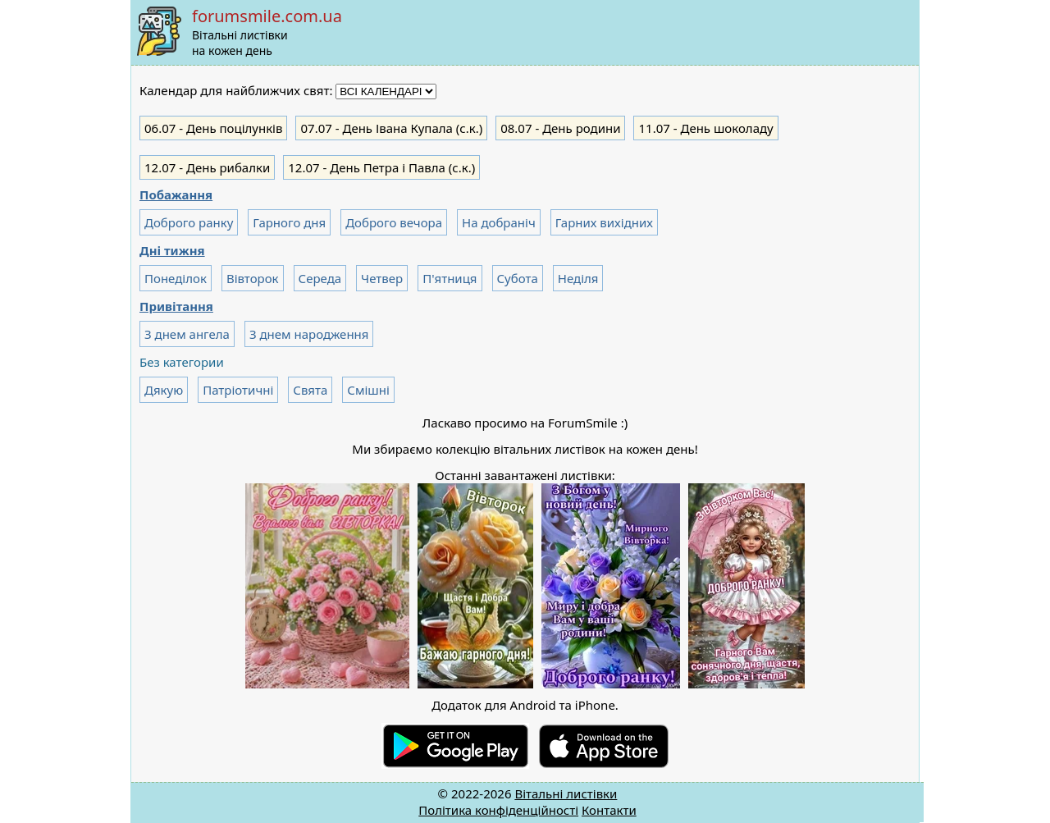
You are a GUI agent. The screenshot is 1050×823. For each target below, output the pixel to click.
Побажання (175, 194)
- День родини (560, 128)
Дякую (163, 390)
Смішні (368, 390)
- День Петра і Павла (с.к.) (381, 167)
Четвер (382, 278)
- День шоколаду (705, 128)
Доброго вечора (393, 222)
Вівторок (252, 278)
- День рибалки (207, 167)
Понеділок (175, 278)
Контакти (609, 810)
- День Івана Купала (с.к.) (391, 128)
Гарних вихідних (604, 222)
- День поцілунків (213, 128)
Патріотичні (238, 390)
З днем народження (309, 334)
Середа (320, 278)
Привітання (176, 306)
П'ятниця (449, 278)
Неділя (578, 278)
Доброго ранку (188, 222)
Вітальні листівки (565, 793)
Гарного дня (289, 222)
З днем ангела (187, 334)
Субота (517, 278)
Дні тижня (172, 250)
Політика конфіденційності (498, 810)
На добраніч (499, 222)
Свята (310, 390)
